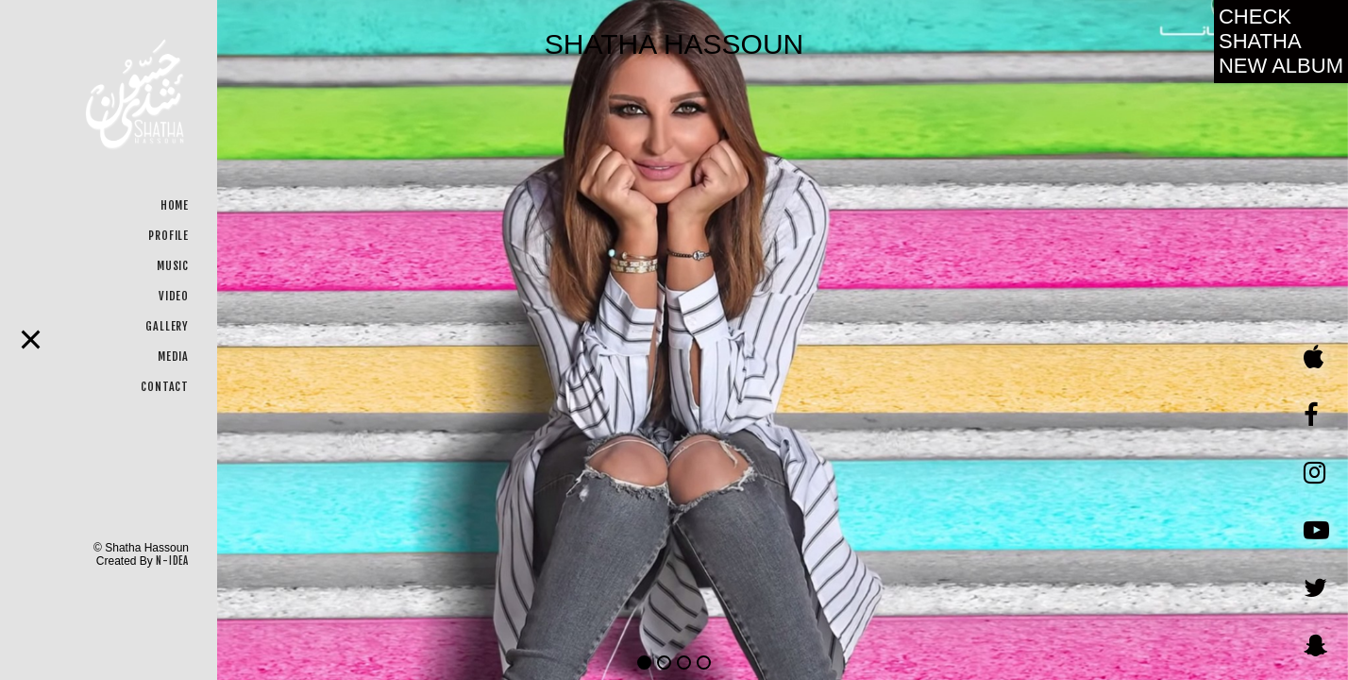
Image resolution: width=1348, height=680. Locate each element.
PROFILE (168, 236)
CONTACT (165, 387)
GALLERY (167, 326)
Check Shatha (1281, 41)
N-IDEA (172, 561)
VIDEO (174, 296)
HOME (174, 205)
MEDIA (173, 356)
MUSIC (173, 266)
